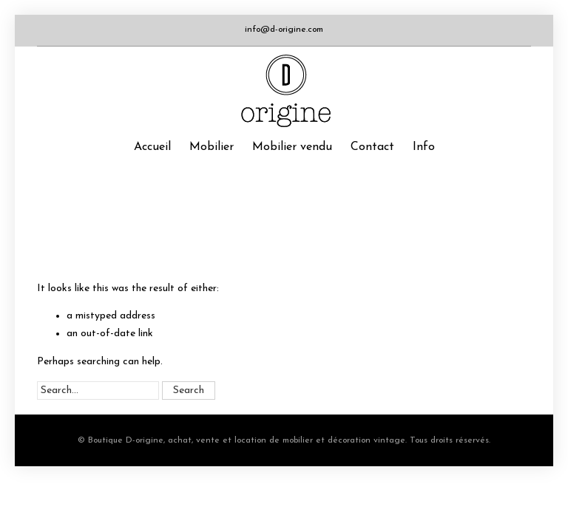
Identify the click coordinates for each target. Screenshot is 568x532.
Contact (372, 147)
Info (424, 147)
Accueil (152, 147)
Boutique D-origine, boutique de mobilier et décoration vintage (283, 91)
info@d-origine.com (284, 29)
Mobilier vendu (292, 147)
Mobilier (211, 147)
